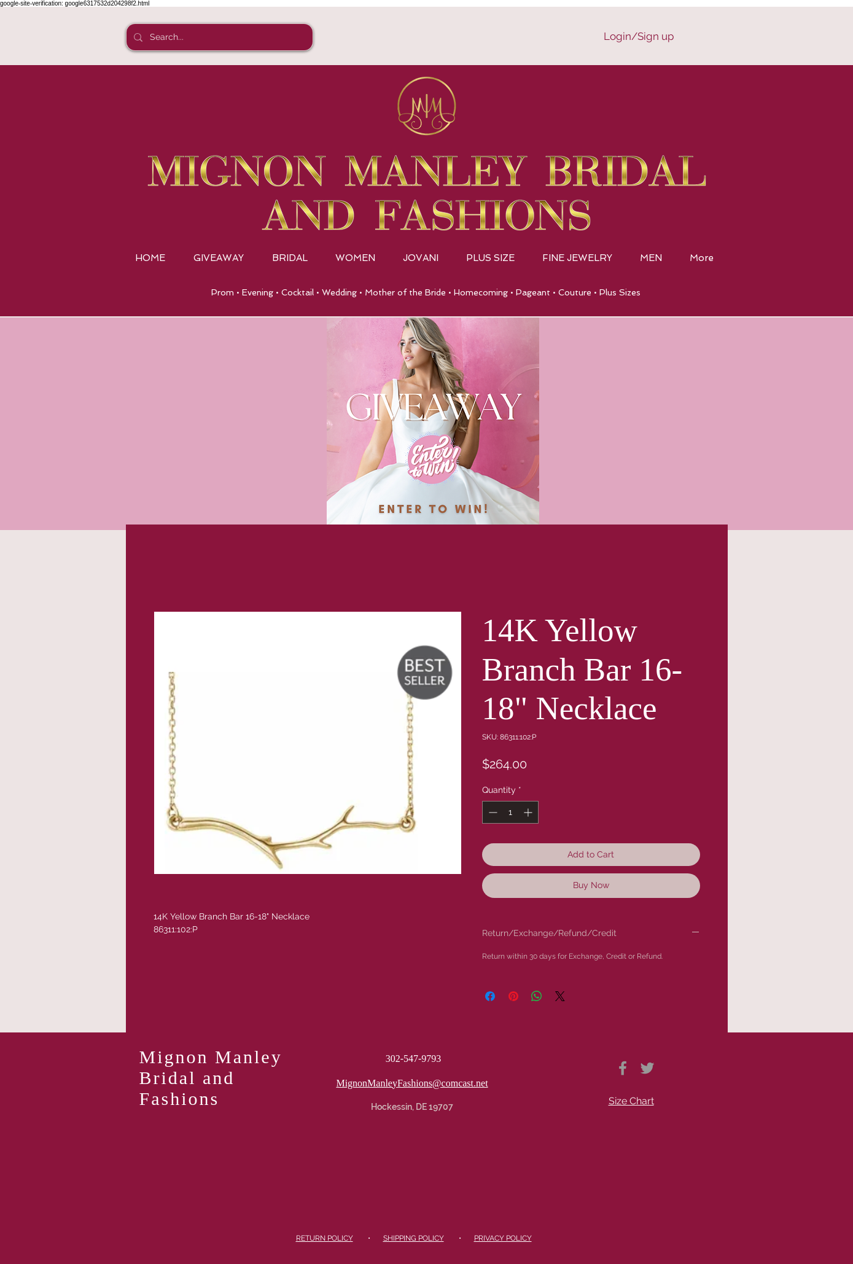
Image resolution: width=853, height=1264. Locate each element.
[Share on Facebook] (490, 996)
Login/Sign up (639, 36)
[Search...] (218, 37)
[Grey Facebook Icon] (622, 1068)
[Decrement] (491, 812)
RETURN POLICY (324, 1238)
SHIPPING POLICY (413, 1238)
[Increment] (529, 812)
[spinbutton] (510, 812)
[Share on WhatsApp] (536, 996)
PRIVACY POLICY (503, 1238)
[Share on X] (560, 996)
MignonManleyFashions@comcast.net (412, 1083)
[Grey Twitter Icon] (647, 1068)
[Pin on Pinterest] (513, 996)
